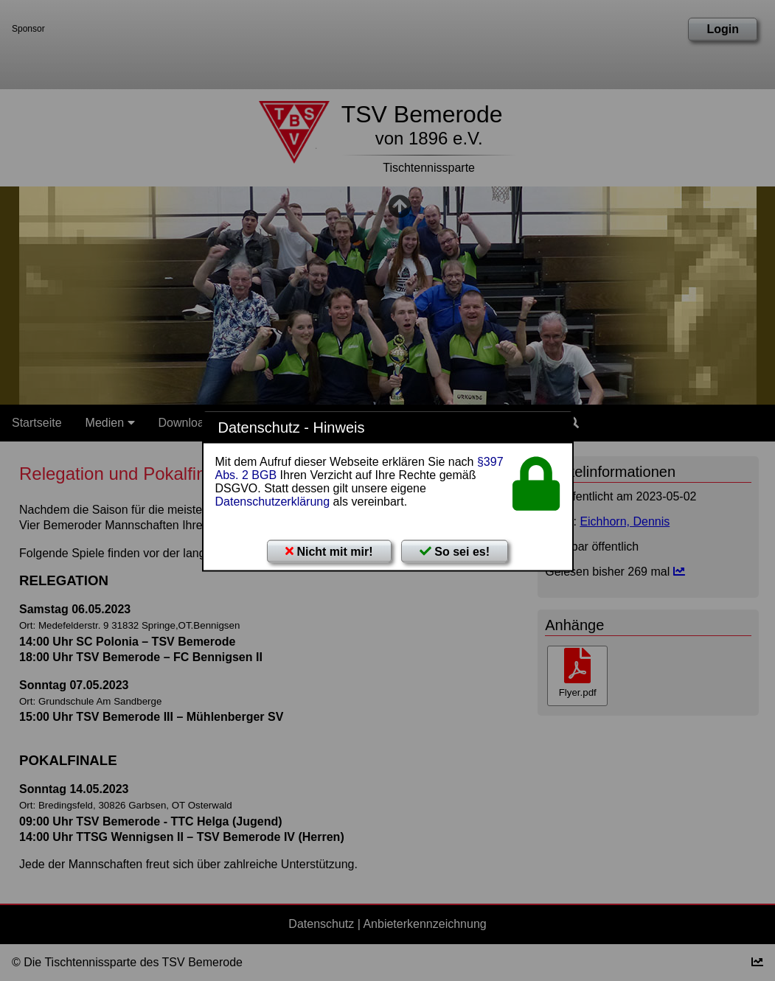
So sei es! (455, 551)
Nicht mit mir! (329, 551)
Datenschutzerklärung (272, 501)
